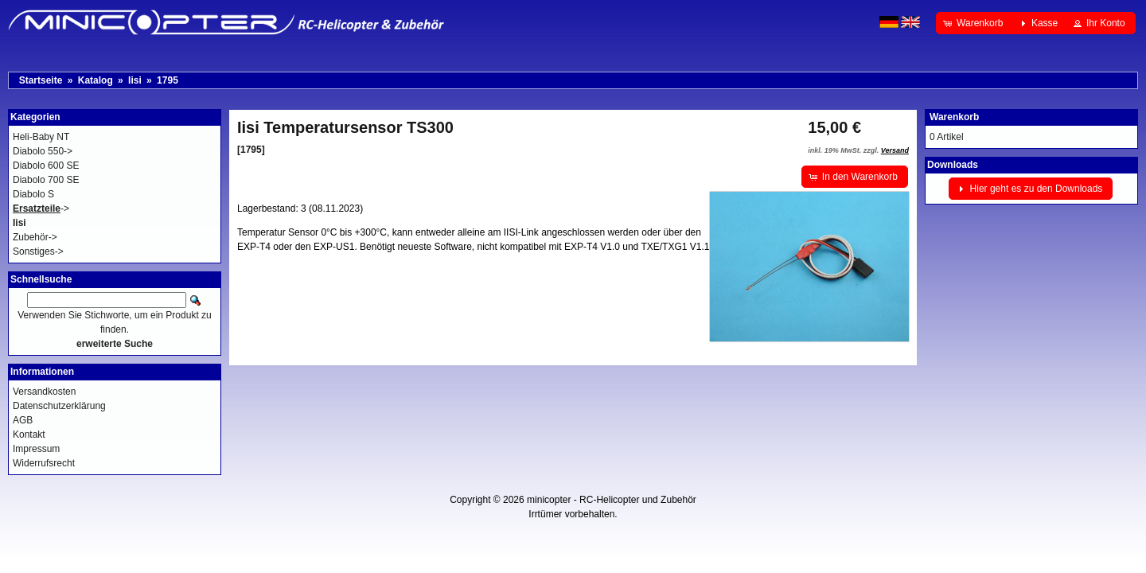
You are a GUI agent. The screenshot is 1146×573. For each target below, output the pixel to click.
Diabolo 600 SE (46, 165)
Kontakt (29, 434)
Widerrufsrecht (44, 463)
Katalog (95, 80)
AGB (23, 420)
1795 (167, 80)
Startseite (41, 80)
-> (41, 208)
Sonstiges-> (38, 251)
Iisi (135, 80)
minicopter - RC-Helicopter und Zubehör (611, 499)
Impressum (36, 448)
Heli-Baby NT (41, 136)
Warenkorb (954, 117)
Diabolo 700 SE (46, 179)
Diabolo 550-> (42, 151)
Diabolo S (33, 194)
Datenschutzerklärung (59, 405)
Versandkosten (44, 391)
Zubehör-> (35, 237)
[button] (974, 23)
